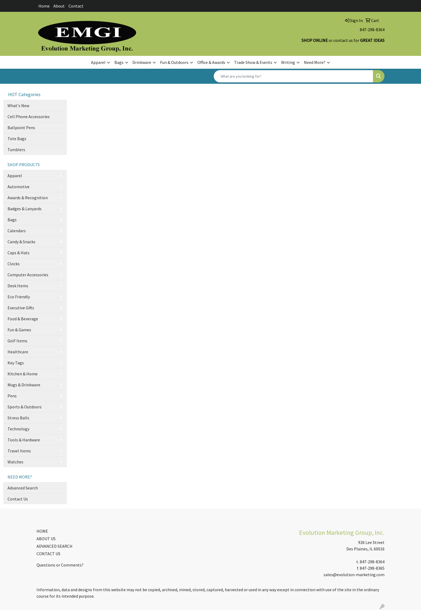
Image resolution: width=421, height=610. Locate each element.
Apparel (98, 62)
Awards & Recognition (28, 197)
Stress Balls (18, 417)
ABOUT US (46, 538)
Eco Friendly (19, 296)
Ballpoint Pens (21, 127)
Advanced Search (23, 488)
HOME (42, 531)
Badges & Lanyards (25, 208)
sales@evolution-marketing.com (354, 574)
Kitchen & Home (23, 373)
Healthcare (18, 351)
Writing (288, 62)
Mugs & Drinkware (24, 384)
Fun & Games (19, 329)
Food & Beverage (23, 318)
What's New (18, 105)
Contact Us (18, 499)
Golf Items (17, 340)
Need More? (314, 62)
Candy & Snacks (21, 241)
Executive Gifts (21, 307)
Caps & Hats (19, 252)
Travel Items (19, 450)
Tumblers (16, 149)
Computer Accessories (28, 274)
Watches (15, 461)
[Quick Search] (293, 76)
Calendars (17, 230)
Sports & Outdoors (25, 406)
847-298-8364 (372, 29)
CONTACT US (48, 553)
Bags (119, 62)
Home (44, 6)
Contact (76, 6)
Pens (12, 395)
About (59, 6)
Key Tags (16, 362)
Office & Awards (211, 62)
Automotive (19, 186)
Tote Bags (17, 138)
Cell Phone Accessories (29, 116)
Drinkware (141, 62)
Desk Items (18, 285)
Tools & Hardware (24, 439)
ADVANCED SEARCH (54, 546)
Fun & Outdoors (174, 62)
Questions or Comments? (60, 565)
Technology (18, 428)
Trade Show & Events (253, 62)
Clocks (14, 263)
